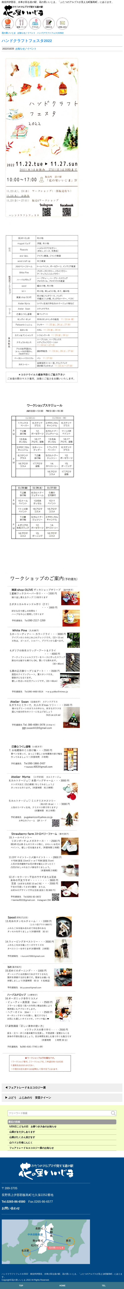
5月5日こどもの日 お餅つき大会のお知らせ (32, 1126)
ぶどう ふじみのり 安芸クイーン (29, 1097)
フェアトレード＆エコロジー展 (27, 1087)
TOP (21, 1285)
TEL (104, 1285)
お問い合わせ (11, 1208)
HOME (62, 1285)
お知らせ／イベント (25, 48)
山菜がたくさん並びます (22, 1137)
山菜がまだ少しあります (22, 1132)
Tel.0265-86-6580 (13, 1201)
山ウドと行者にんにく (21, 1142)
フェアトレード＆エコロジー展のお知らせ (31, 1148)
